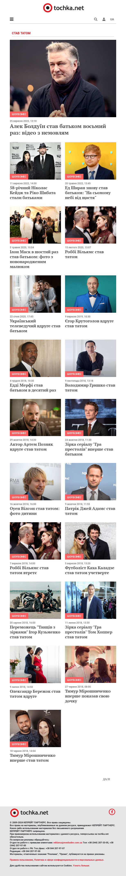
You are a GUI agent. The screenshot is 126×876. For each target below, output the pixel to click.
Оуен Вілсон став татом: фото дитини (35, 511)
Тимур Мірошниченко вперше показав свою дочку (88, 696)
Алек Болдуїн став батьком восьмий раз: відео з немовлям (58, 129)
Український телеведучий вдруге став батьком (35, 325)
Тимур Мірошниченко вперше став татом (32, 757)
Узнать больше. (81, 865)
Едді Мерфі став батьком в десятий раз (33, 387)
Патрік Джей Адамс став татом (90, 511)
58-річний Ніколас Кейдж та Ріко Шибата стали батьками (33, 192)
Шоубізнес (19, 114)
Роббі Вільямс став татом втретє (29, 570)
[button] (104, 19)
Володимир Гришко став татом (90, 387)
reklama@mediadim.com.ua (67, 842)
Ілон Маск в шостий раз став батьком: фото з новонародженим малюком (34, 259)
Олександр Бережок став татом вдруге (35, 693)
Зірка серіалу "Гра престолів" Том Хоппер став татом (88, 632)
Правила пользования (21, 860)
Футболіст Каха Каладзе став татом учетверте (89, 570)
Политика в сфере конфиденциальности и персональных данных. (69, 860)
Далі (106, 779)
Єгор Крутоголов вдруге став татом (89, 323)
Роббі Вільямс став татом (84, 254)
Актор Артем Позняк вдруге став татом (31, 446)
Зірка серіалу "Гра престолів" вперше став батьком (89, 449)
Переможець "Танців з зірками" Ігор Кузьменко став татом (35, 632)
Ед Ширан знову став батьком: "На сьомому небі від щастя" (88, 192)
